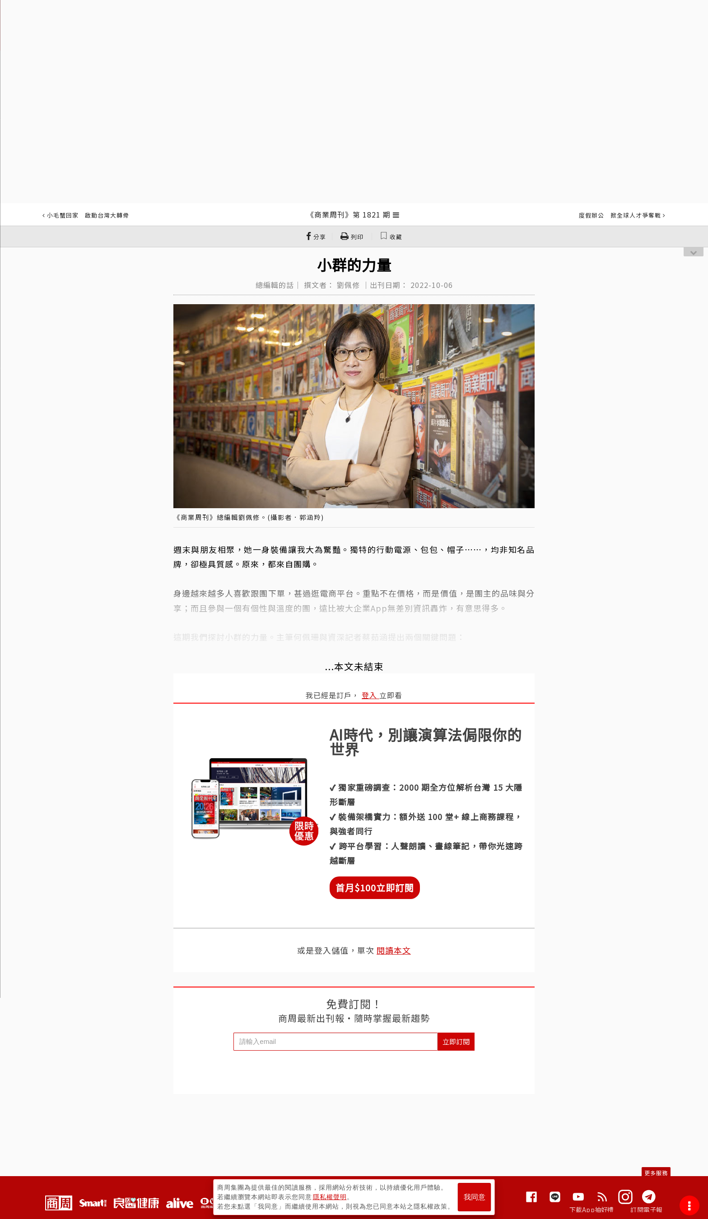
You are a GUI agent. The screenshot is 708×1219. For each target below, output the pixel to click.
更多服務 (656, 1173)
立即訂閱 (456, 1041)
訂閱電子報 (646, 1209)
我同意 (474, 1197)
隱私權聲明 (330, 1196)
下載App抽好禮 (591, 1209)
